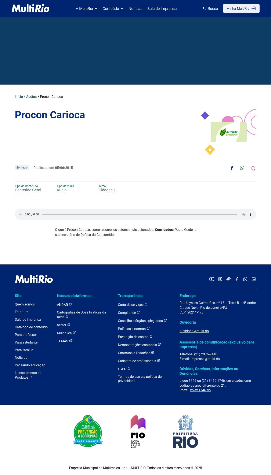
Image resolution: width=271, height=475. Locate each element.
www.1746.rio (200, 390)
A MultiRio (86, 8)
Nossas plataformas (74, 295)
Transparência (130, 295)
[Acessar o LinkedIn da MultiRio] (253, 279)
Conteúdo (112, 8)
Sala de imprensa (28, 320)
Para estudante (26, 342)
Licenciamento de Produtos (28, 375)
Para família (24, 350)
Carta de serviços (133, 304)
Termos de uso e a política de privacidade (140, 379)
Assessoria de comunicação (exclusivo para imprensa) (217, 344)
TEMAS (64, 341)
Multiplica (66, 333)
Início (19, 97)
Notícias (135, 8)
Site (18, 295)
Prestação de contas (135, 336)
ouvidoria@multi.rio (194, 331)
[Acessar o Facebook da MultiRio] (236, 279)
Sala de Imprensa (162, 8)
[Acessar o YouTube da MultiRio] (211, 279)
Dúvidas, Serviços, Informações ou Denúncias (209, 371)
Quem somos (25, 304)
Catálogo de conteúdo (31, 327)
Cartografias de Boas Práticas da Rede (81, 314)
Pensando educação (30, 365)
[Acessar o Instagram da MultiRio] (220, 279)
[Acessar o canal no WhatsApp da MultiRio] (245, 279)
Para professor (26, 335)
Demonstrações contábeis (139, 344)
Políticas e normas (134, 328)
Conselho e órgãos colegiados (142, 320)
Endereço (188, 295)
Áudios (31, 97)
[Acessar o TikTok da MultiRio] (228, 279)
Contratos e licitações (136, 352)
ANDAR (64, 304)
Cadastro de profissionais (139, 361)
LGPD (124, 369)
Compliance (129, 312)
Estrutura (21, 312)
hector (64, 325)
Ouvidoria (188, 322)
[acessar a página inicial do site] (30, 8)
